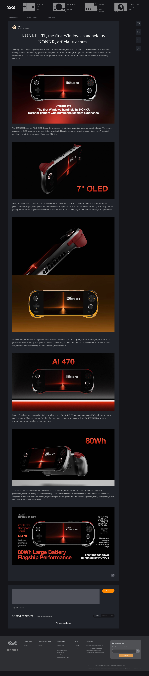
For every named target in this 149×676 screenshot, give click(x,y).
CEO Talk (69, 9)
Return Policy (60, 659)
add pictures (20, 612)
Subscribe (126, 660)
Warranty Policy (60, 650)
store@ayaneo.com (99, 650)
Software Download (42, 652)
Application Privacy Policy (63, 662)
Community (71, 4)
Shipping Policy (60, 657)
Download (101, 11)
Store (38, 9)
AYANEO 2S (27, 652)
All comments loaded (63, 628)
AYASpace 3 (77, 652)
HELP (100, 9)
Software (39, 7)
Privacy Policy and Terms (62, 652)
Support (101, 4)
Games (27, 28)
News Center (70, 7)
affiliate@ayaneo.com (99, 657)
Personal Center (134, 4)
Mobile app (131, 7)
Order (130, 9)
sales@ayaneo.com (96, 655)
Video (100, 7)
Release (108, 591)
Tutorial (40, 650)
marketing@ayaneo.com (97, 652)
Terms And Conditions (62, 655)
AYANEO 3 (26, 650)
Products (40, 4)
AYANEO (77, 650)
